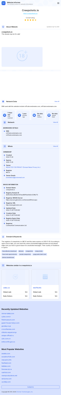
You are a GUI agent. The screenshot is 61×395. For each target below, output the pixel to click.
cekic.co (6, 288)
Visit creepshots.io (30, 13)
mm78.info (37, 288)
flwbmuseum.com (8, 320)
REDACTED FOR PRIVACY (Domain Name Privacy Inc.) (23, 167)
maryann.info (6, 360)
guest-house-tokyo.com (10, 323)
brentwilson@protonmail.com (15, 177)
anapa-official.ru (8, 335)
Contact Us (30, 387)
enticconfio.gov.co (8, 342)
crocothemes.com (8, 329)
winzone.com (6, 379)
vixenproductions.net (9, 376)
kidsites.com (6, 366)
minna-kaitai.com (8, 313)
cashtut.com (6, 372)
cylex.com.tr (6, 317)
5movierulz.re (7, 369)
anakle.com (6, 354)
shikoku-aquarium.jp (9, 332)
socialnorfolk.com (8, 357)
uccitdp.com (6, 382)
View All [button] (56, 101)
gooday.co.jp (6, 326)
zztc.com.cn (6, 339)
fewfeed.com (6, 363)
